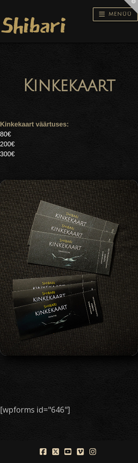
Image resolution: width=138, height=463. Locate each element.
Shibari (33, 25)
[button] (115, 14)
